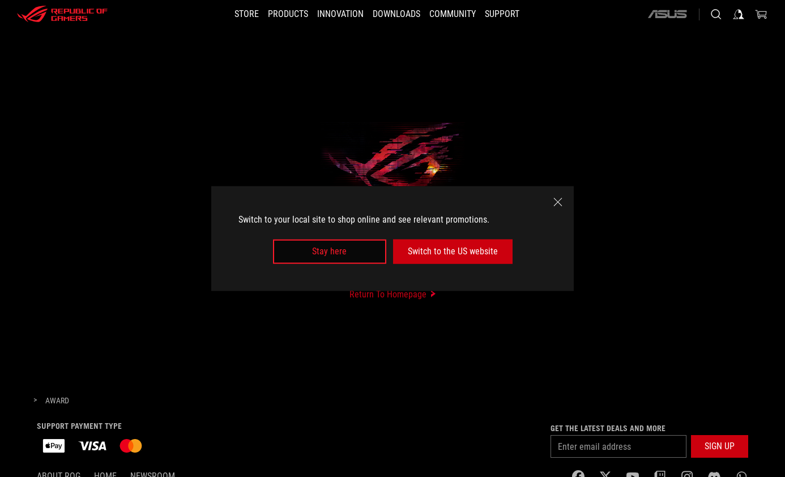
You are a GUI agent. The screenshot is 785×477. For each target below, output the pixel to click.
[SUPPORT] (519, 14)
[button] (278, 14)
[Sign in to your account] (738, 14)
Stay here (329, 251)
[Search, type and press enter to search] (716, 14)
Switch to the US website (453, 251)
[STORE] (229, 14)
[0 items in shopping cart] (761, 14)
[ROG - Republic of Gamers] (62, 14)
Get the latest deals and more (608, 428)
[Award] (57, 401)
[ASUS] (667, 14)
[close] (558, 202)
